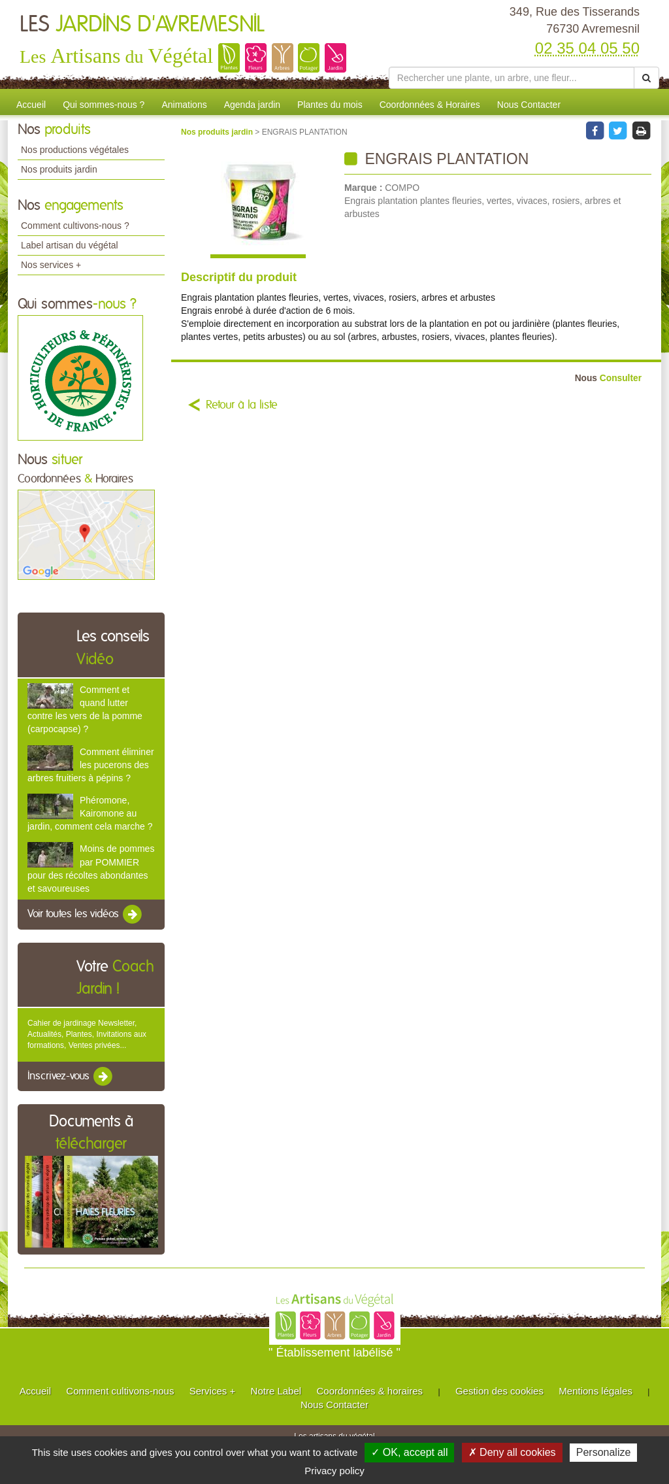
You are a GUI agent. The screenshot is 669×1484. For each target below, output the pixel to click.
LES (142, 25)
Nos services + (51, 265)
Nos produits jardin (59, 169)
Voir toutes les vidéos (85, 914)
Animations (183, 104)
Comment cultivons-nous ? (75, 225)
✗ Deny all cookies (512, 1452)
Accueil (31, 104)
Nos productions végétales (75, 149)
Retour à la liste (242, 405)
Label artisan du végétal (69, 245)
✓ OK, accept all (409, 1452)
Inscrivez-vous (70, 1077)
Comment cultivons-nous (120, 1390)
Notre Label (276, 1390)
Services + (212, 1390)
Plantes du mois (330, 104)
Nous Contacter (529, 104)
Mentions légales (595, 1390)
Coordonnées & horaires (369, 1390)
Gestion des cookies (499, 1390)
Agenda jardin (252, 104)
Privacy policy (334, 1470)
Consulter (608, 378)
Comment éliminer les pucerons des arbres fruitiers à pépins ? (90, 765)
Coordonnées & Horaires (430, 104)
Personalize (603, 1452)
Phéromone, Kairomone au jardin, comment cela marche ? (89, 813)
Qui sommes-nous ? (103, 104)
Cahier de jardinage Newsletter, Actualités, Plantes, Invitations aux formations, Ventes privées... (86, 1034)
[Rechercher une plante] (511, 78)
